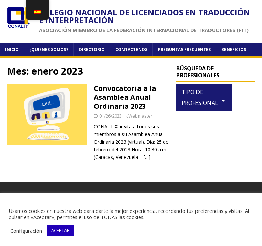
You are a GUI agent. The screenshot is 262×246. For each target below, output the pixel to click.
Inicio (12, 49)
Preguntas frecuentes (184, 49)
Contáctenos (131, 49)
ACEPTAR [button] (60, 230)
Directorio (92, 49)
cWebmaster (139, 116)
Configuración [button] (26, 231)
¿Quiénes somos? (48, 49)
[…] (147, 157)
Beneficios (233, 49)
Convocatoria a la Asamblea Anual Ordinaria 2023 (125, 97)
